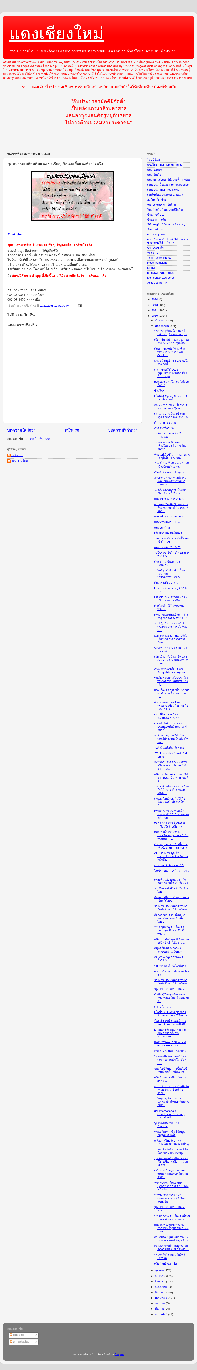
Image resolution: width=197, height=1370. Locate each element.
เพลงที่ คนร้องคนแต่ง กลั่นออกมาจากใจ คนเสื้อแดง (171, 881)
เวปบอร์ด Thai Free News (163, 189)
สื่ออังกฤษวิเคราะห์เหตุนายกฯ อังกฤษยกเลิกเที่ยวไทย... (169, 918)
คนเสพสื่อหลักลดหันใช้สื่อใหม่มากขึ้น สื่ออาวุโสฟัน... (169, 802)
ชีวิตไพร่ (159, 390)
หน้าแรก (72, 430)
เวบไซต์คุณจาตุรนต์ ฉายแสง (165, 194)
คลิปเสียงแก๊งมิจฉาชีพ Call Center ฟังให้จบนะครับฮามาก (171, 660)
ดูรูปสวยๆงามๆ (156, 234)
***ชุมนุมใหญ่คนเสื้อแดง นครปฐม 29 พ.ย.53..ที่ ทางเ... (169, 930)
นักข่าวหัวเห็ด (155, 229)
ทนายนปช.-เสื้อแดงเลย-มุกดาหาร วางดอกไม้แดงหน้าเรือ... (171, 1186)
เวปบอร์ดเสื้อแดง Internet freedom (168, 184)
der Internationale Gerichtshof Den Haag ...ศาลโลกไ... (169, 1114)
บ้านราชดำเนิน (156, 219)
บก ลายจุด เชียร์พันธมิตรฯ (170, 965)
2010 (155, 315)
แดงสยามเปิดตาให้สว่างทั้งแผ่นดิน (168, 179)
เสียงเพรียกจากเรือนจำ (168, 533)
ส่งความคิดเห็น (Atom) (38, 438)
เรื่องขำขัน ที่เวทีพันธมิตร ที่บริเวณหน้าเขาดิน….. (171, 599)
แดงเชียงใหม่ (56, 33)
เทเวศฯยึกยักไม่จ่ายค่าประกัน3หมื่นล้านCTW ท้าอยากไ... (171, 727)
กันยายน (160, 1276)
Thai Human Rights (159, 257)
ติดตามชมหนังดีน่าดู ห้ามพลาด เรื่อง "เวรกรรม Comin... (170, 352)
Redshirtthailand (157, 262)
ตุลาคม (160, 1270)
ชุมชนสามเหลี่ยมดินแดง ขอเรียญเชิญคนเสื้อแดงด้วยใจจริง (171, 1161)
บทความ (17, 1334)
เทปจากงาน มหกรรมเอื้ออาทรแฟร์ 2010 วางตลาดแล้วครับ (171, 814)
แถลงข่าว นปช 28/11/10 (169, 498)
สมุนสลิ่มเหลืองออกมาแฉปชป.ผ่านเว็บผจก (168, 950)
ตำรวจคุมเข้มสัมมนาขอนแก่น (167, 563)
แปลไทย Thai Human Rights (164, 164)
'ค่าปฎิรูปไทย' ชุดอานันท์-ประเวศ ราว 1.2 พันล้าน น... (170, 627)
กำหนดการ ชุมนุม (165, 422)
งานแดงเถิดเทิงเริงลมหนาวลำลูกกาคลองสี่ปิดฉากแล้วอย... (171, 508)
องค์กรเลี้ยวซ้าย (157, 199)
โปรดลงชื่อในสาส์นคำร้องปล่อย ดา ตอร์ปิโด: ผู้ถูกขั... (170, 1060)
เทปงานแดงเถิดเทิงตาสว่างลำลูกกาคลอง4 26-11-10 (171, 616)
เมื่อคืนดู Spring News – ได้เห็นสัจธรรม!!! (170, 398)
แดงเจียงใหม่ (155, 174)
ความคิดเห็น (19, 1341)
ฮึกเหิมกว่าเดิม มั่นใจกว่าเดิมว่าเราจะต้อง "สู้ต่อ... (172, 406)
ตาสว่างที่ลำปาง (164, 428)
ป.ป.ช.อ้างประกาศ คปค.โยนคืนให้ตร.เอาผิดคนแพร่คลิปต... (171, 790)
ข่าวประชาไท (155, 247)
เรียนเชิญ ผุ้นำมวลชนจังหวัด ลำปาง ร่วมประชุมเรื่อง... (171, 341)
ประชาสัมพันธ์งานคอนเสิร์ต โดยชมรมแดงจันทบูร (171, 1151)
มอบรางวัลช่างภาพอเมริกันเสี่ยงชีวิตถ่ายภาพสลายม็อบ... (170, 639)
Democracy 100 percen (161, 277)
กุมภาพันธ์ (161, 1314)
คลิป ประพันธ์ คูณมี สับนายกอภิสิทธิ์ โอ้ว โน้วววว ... (171, 941)
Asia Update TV (157, 282)
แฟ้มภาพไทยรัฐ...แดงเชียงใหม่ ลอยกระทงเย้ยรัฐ (172, 1142)
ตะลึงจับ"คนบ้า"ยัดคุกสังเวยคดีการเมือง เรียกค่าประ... (171, 1247)
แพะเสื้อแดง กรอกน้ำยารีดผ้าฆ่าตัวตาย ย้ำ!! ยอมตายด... (172, 693)
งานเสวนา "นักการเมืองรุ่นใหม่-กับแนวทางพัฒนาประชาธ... (170, 481)
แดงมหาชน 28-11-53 (167, 522)
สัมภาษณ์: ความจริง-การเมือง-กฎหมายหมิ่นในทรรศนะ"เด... (171, 835)
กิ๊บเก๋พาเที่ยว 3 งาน (166, 582)
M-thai (151, 267)
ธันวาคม (160, 320)
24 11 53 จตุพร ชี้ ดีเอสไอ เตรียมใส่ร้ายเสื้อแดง (170, 825)
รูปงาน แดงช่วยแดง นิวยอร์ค (166, 1124)
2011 (155, 310)
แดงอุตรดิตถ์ (162, 527)
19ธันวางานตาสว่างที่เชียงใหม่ (167, 435)
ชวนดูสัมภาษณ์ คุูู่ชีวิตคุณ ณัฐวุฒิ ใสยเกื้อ (170, 1133)
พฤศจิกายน (162, 326)
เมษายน (160, 1303)
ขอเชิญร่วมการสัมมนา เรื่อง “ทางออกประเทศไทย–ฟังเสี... (171, 681)
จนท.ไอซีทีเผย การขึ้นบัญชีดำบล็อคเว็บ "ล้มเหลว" (170, 1070)
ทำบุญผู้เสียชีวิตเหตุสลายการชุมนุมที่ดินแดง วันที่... (172, 456)
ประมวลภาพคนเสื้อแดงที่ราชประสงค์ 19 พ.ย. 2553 (172, 1218)
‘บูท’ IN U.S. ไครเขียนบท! (169, 989)
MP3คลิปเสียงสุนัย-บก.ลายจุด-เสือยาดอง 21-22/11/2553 (170, 1033)
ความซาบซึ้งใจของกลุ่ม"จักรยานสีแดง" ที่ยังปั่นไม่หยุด (170, 373)
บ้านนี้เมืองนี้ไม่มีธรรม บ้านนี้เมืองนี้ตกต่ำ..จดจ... (171, 465)
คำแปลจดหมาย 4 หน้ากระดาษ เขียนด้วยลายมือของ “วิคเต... (171, 706)
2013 (155, 305)
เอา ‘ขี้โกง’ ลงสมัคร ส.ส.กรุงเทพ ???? (166, 716)
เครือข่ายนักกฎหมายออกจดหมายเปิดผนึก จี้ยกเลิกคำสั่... (171, 1174)
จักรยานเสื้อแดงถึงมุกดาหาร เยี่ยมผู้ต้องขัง (171, 899)
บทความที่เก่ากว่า (123, 430)
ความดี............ (163, 1006)
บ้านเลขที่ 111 (155, 214)
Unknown (17, 455)
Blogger (119, 1354)
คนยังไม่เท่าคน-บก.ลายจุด (170, 1050)
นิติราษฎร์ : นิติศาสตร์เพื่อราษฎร (167, 224)
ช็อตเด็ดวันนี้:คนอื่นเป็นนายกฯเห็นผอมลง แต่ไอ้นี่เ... (171, 1023)
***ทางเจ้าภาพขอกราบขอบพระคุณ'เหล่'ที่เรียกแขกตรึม (169, 1198)
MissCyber (15, 234)
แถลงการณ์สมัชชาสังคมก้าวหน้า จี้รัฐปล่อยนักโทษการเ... (171, 1228)
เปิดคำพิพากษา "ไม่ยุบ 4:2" (170, 472)
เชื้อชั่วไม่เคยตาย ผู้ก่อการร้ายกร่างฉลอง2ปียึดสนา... (172, 1014)
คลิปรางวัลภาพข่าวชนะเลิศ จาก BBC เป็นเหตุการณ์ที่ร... (171, 778)
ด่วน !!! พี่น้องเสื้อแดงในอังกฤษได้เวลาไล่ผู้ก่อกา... (171, 671)
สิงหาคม (160, 1281)
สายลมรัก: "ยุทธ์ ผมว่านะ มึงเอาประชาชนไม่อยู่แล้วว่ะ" (172, 1239)
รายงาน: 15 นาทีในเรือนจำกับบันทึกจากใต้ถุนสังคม (170, 908)
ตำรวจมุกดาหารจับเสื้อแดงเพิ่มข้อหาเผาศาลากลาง (171, 846)
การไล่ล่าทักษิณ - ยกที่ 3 (169, 865)
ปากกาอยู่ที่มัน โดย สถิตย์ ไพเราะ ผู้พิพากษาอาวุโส (170, 332)
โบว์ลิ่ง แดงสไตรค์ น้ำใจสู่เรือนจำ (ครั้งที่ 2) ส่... (170, 492)
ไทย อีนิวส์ (153, 159)
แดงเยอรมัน (154, 169)
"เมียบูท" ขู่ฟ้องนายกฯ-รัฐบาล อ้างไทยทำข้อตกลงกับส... (172, 1102)
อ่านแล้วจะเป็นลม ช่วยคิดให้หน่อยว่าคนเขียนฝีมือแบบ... (171, 1090)
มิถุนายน (160, 1292)
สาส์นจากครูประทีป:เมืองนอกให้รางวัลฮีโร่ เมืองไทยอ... (171, 739)
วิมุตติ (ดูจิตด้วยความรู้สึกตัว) (165, 209)
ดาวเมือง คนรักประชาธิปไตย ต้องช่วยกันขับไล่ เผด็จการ (168, 241)
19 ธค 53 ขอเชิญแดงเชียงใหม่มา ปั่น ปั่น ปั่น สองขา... (170, 446)
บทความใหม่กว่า (21, 430)
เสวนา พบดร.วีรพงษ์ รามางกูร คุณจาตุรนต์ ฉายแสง (171, 415)
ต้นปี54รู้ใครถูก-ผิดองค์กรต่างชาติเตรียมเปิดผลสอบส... (171, 998)
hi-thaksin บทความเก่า (161, 272)
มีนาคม (160, 1308)
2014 (155, 299)
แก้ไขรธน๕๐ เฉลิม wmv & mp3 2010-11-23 (170, 1044)
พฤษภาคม (161, 1297)
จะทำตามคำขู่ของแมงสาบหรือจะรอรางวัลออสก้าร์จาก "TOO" (170, 765)
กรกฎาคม (161, 1286)
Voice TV (152, 252)
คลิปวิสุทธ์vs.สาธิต (165, 1263)
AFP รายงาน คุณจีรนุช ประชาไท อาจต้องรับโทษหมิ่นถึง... (171, 856)
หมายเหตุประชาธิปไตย (161, 204)
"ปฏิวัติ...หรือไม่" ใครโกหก (170, 747)
